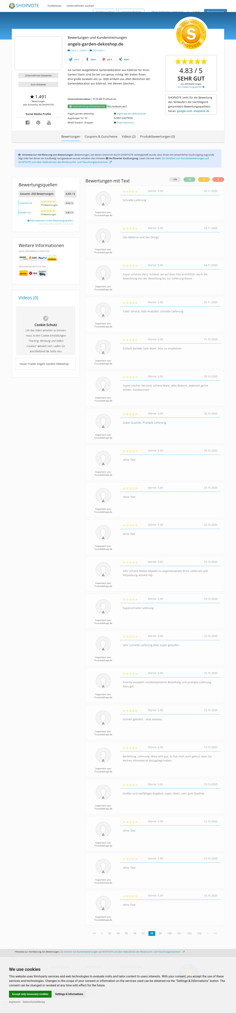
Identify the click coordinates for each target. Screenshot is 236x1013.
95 (126, 933)
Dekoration (97, 50)
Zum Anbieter (38, 84)
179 (175, 179)
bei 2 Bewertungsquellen (191, 86)
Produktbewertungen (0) (157, 136)
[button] (75, 59)
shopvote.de (26, 203)
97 (143, 933)
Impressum (14, 1002)
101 (179, 933)
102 (189, 933)
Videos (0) (28, 298)
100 (169, 933)
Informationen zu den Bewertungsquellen (50, 220)
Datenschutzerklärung (34, 1002)
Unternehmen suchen (80, 5)
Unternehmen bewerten (38, 75)
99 (160, 933)
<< (94, 933)
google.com (25, 212)
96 (134, 933)
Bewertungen (70, 136)
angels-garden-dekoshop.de (131, 113)
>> (215, 933)
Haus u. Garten (78, 50)
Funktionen (55, 5)
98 (151, 933)
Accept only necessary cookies (30, 994)
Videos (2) (129, 136)
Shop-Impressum (125, 122)
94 (118, 933)
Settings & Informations (69, 994)
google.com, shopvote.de (193, 111)
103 (199, 933)
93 (109, 933)
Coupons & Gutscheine (101, 136)
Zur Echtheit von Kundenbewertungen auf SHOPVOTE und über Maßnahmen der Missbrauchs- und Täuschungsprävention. (122, 951)
